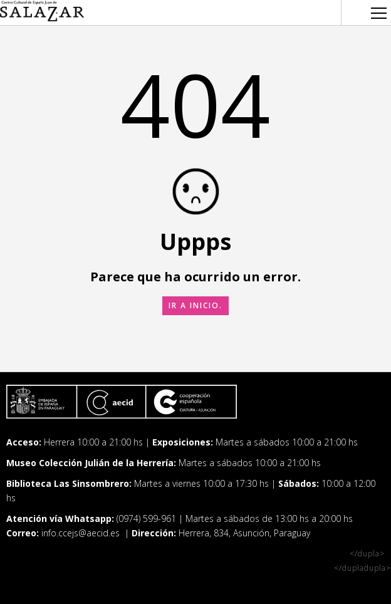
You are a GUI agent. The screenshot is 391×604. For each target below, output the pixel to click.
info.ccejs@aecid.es (81, 533)
